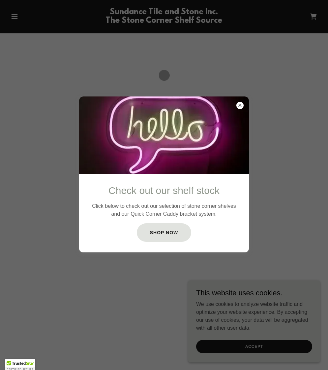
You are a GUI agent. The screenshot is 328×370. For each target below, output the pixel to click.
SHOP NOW (164, 232)
